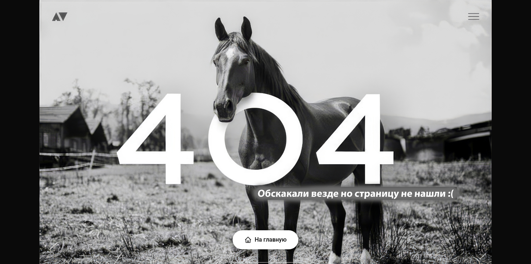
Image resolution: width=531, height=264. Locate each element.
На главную (265, 239)
